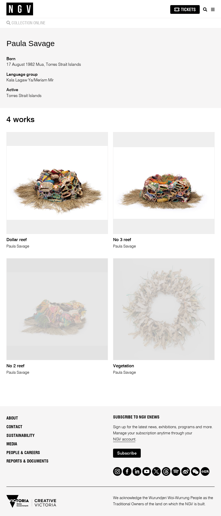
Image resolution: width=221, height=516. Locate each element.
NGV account (124, 439)
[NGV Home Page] (19, 9)
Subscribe (127, 453)
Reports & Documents (27, 461)
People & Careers (23, 453)
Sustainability (20, 436)
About (12, 418)
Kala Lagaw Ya (19, 80)
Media (11, 444)
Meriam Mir (44, 80)
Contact (14, 427)
